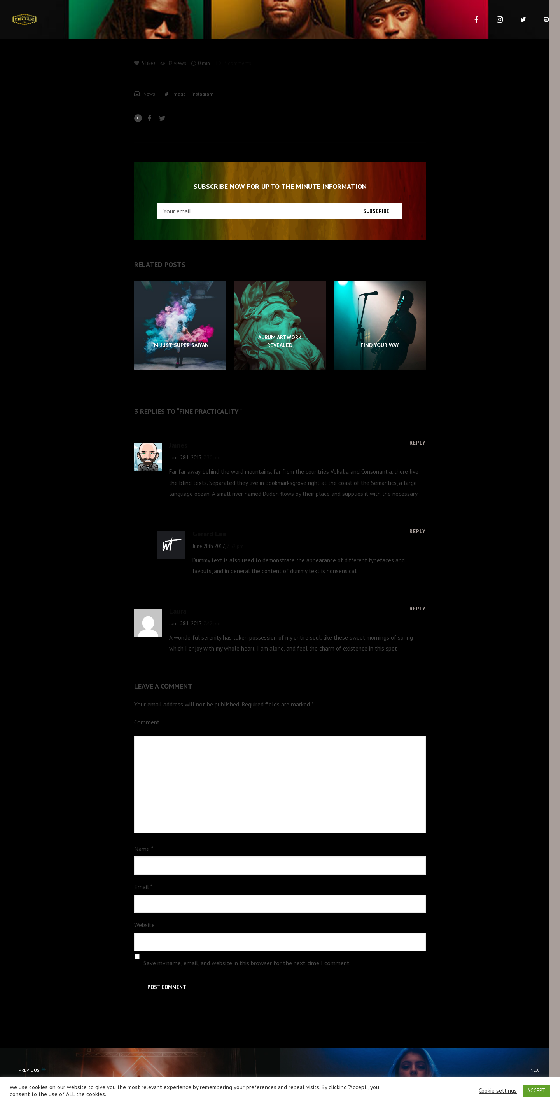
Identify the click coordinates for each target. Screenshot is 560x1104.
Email (143, 887)
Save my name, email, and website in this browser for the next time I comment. (247, 963)
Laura (177, 611)
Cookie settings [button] (498, 1090)
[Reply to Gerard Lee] (418, 531)
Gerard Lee (209, 533)
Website (144, 925)
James (178, 445)
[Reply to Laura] (418, 608)
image (179, 94)
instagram (203, 94)
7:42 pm (211, 623)
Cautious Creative (427, 1075)
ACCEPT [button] (536, 1090)
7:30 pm (211, 457)
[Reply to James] (418, 442)
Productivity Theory (133, 1075)
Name (144, 849)
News (149, 94)
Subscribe (376, 211)
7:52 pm (235, 546)
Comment (147, 722)
